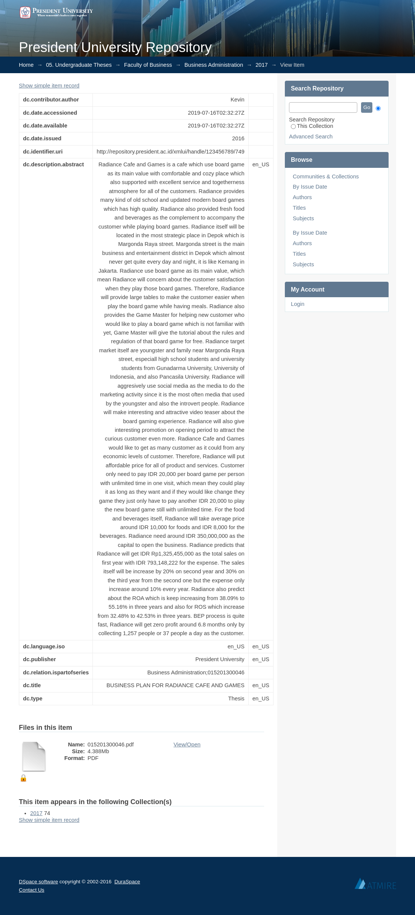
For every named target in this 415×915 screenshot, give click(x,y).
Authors (302, 197)
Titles (299, 208)
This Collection (312, 126)
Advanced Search (311, 137)
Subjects (303, 218)
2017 (261, 65)
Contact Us (31, 890)
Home (26, 65)
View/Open (187, 745)
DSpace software (38, 881)
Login (297, 304)
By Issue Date (310, 187)
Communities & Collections (326, 176)
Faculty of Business (148, 65)
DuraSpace (127, 881)
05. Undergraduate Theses (79, 65)
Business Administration (213, 65)
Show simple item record (49, 86)
